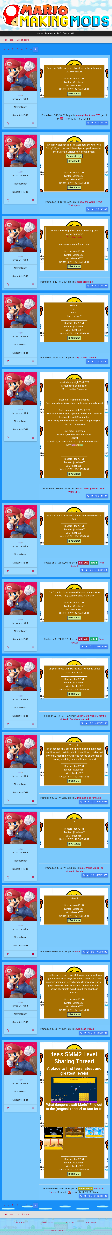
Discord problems (83, 281)
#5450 (104, 361)
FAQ (59, 33)
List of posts (22, 39)
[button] (88, 123)
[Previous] (9, 49)
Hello (77, 951)
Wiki (73, 33)
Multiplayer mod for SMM (87, 797)
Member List (22, 1222)
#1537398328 (100, 1033)
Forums (49, 33)
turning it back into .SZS (88, 115)
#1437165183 (100, 1196)
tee (11, 39)
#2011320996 (100, 802)
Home (40, 33)
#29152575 (101, 875)
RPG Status (74, 93)
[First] (4, 49)
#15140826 (101, 952)
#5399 (104, 209)
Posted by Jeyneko (74, 237)
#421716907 (101, 646)
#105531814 (101, 570)
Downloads (74, 161)
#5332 (104, 122)
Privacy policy (56, 1231)
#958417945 (101, 723)
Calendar (91, 1222)
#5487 (104, 496)
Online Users (47, 1222)
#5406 (104, 286)
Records (70, 1222)
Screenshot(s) (74, 156)
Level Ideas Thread (84, 1029)
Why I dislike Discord (85, 357)
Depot (66, 33)
